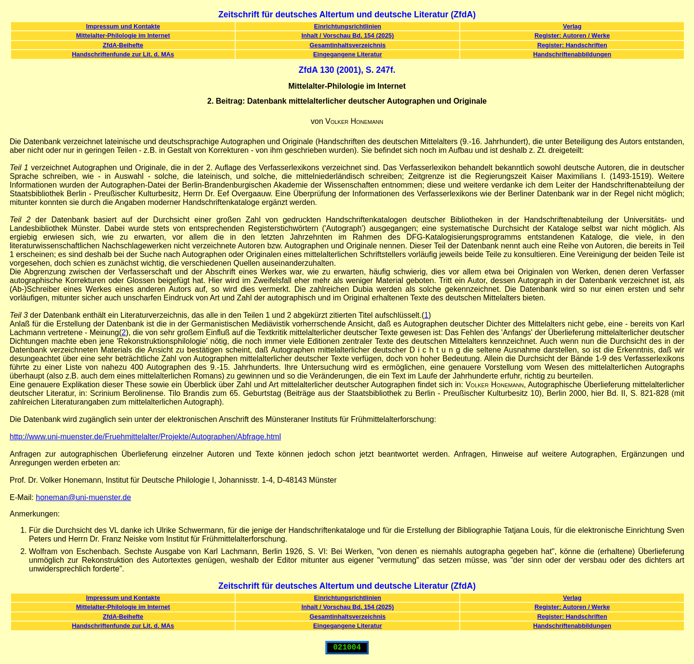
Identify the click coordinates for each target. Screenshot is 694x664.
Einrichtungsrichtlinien (347, 26)
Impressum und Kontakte (123, 26)
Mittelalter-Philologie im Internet (123, 35)
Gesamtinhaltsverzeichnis (347, 45)
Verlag (572, 26)
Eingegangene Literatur (347, 54)
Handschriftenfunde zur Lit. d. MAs (123, 54)
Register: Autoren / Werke (572, 35)
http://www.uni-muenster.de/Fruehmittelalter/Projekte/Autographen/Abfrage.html (145, 437)
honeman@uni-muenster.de (83, 497)
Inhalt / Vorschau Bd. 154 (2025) (347, 35)
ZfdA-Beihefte (123, 45)
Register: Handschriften (572, 45)
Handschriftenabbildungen (572, 54)
